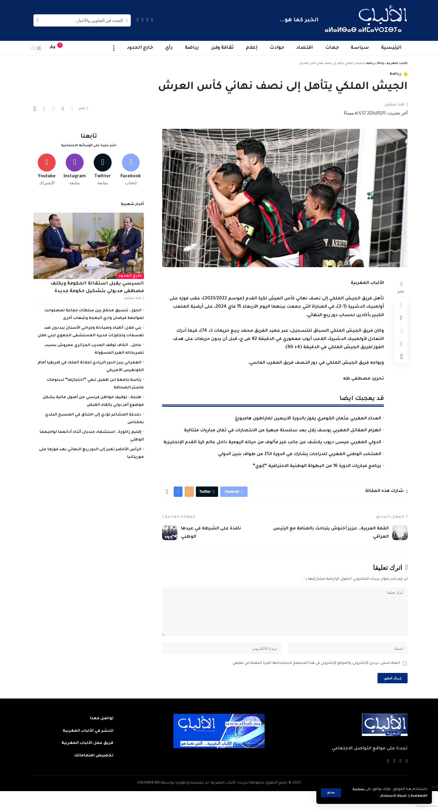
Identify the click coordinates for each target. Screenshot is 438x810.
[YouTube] (142, 20)
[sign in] (72, 48)
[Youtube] (46, 166)
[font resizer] (53, 48)
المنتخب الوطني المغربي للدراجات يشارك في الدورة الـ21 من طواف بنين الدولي (299, 454)
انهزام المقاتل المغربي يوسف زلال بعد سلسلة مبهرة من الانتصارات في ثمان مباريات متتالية (282, 430)
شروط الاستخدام (387, 796)
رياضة (396, 74)
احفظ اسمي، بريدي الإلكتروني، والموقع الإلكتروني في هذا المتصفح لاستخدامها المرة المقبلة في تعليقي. (316, 679)
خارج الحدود (130, 274)
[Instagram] (137, 20)
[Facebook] (152, 20)
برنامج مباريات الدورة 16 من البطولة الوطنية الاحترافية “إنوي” (316, 466)
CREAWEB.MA (148, 802)
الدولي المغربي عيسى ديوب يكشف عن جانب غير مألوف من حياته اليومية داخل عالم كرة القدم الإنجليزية (272, 442)
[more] (114, 48)
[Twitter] (147, 20)
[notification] (63, 48)
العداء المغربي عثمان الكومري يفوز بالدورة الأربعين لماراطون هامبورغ (308, 418)
